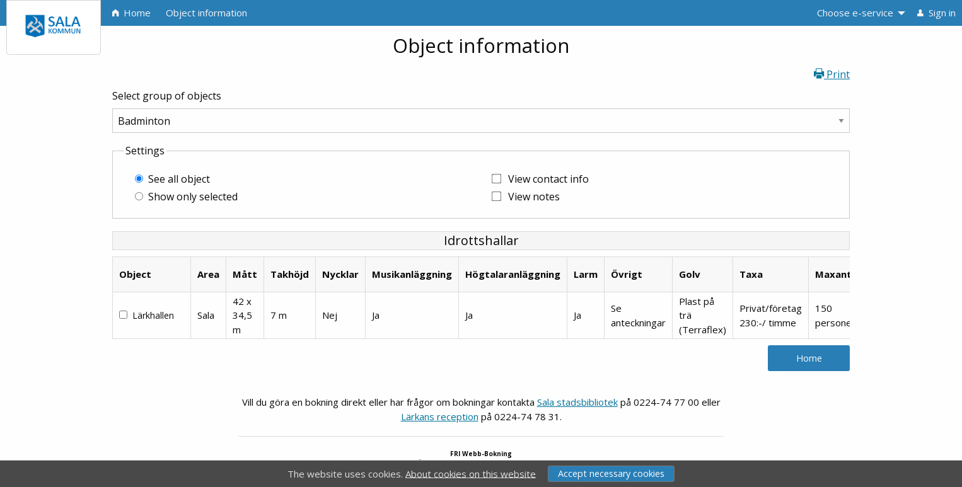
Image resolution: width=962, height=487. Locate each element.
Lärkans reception (439, 416)
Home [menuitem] (131, 12)
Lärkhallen (153, 315)
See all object (179, 179)
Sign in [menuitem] (936, 12)
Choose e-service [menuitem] (855, 12)
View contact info (548, 179)
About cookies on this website (470, 473)
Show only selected (193, 196)
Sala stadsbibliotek (577, 402)
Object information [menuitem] (206, 12)
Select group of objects (166, 96)
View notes (534, 196)
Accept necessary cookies (611, 473)
